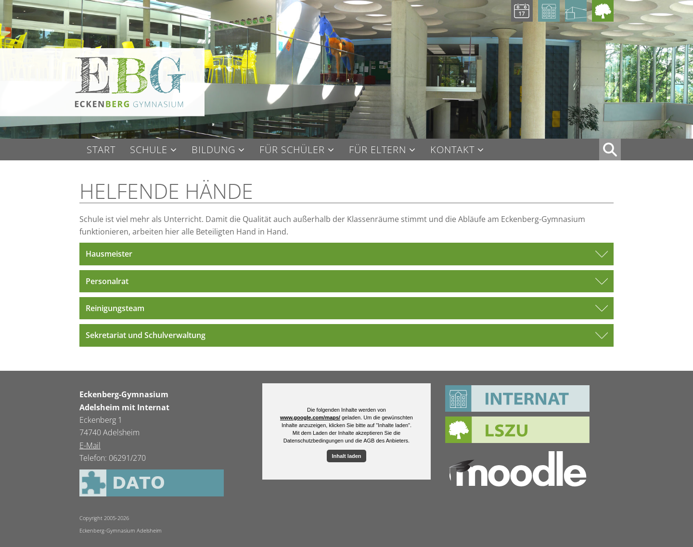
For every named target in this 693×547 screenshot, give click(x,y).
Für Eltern (377, 150)
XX (610, 149)
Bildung (213, 150)
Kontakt (452, 150)
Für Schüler (292, 150)
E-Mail (90, 445)
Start (101, 150)
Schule (148, 150)
